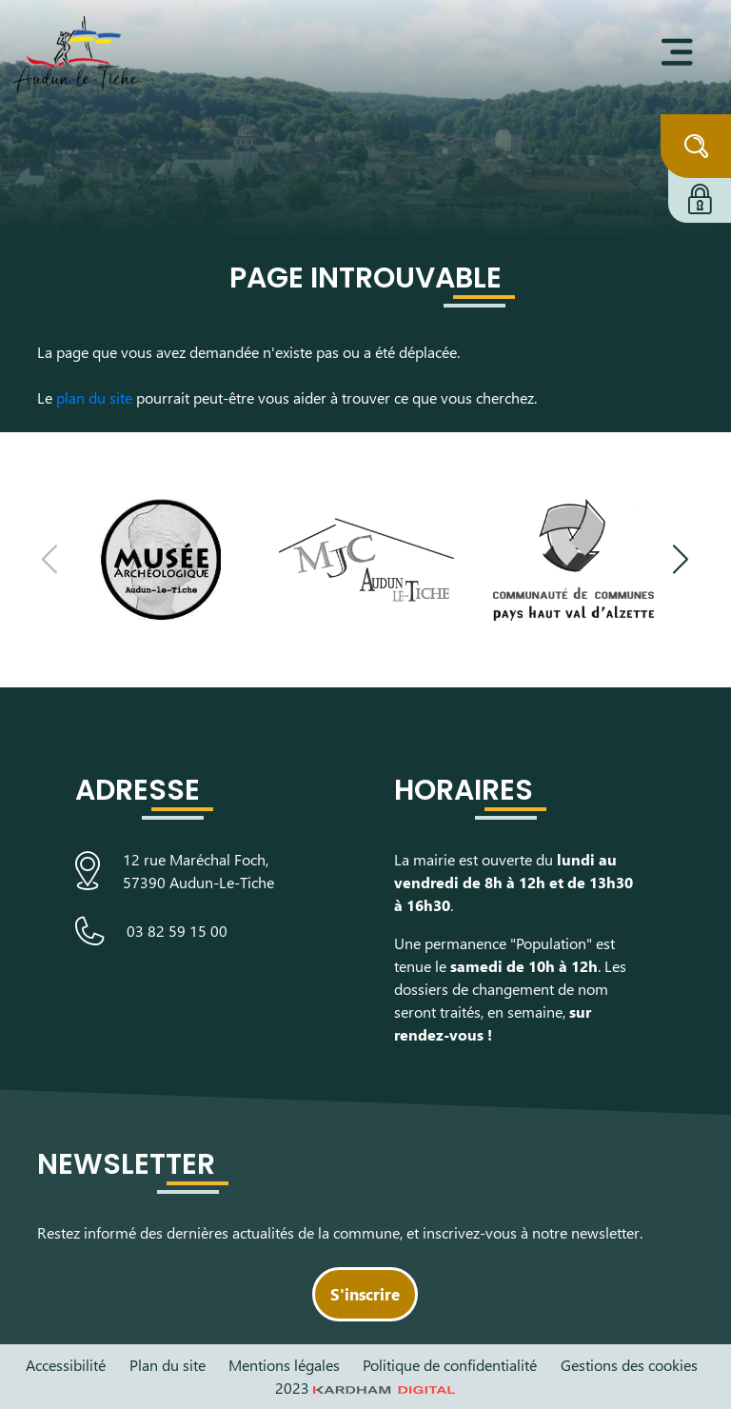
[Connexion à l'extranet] (699, 196)
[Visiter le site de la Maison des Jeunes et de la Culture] (366, 559)
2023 (365, 1388)
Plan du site (167, 1365)
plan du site (94, 397)
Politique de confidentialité (450, 1365)
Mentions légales (284, 1365)
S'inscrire (365, 1293)
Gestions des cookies (629, 1365)
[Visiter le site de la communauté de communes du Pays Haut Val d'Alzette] (573, 560)
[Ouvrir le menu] (677, 52)
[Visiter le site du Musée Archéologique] (159, 560)
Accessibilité (66, 1365)
